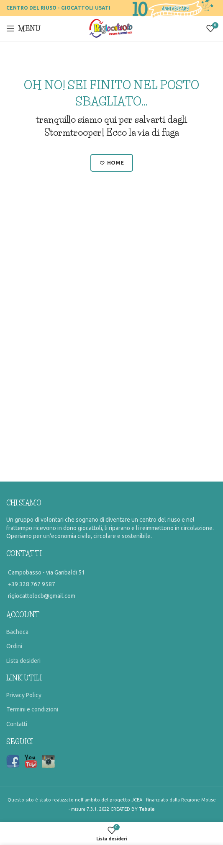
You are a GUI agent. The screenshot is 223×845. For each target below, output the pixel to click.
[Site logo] (111, 28)
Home (112, 163)
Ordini (14, 646)
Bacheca (17, 632)
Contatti (16, 724)
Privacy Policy (23, 695)
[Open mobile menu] (23, 28)
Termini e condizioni (32, 709)
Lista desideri (23, 660)
